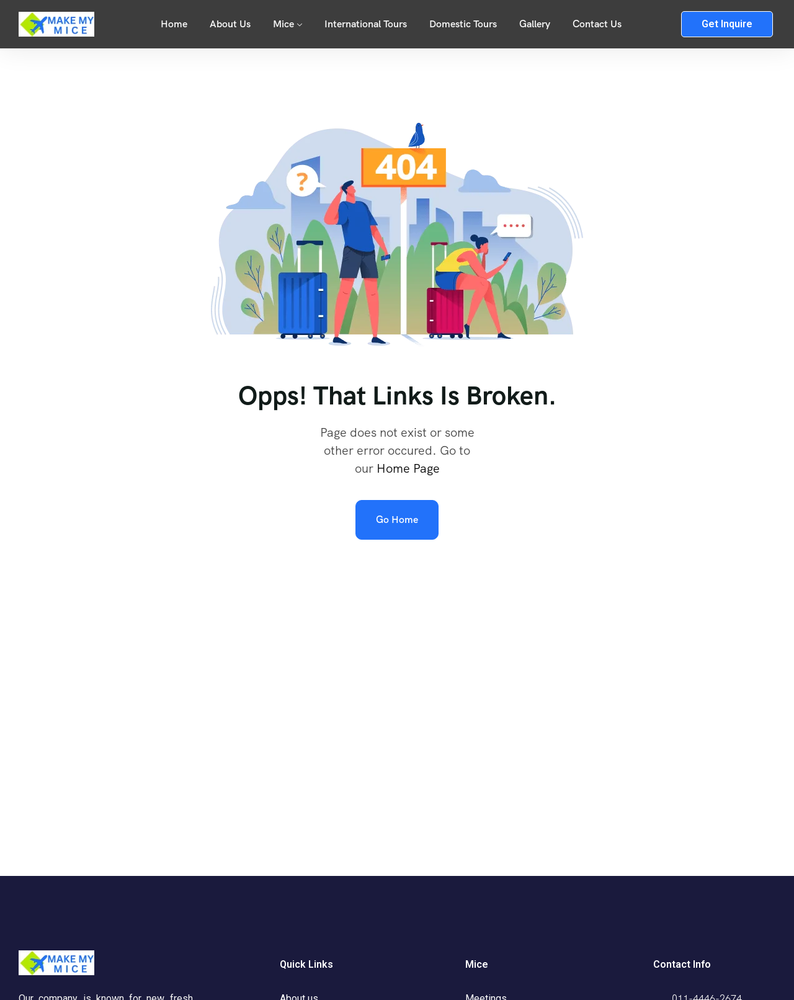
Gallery (534, 23)
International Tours (365, 23)
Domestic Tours (463, 23)
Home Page (408, 468)
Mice (283, 23)
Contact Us (597, 23)
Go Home (397, 519)
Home (174, 23)
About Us (230, 23)
